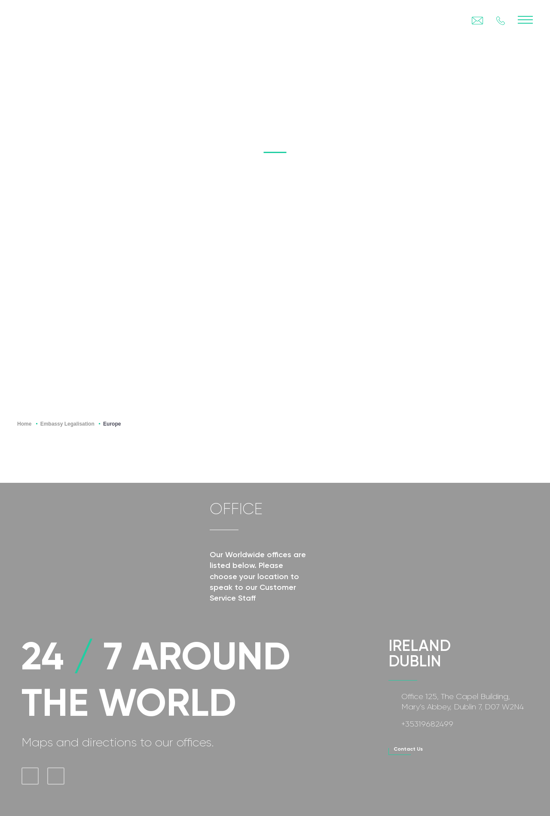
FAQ (525, 76)
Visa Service (411, 76)
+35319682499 (427, 724)
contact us (408, 749)
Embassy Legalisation (67, 424)
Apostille (38, 76)
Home (24, 424)
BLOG (477, 76)
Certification (202, 76)
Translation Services (307, 76)
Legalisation (116, 76)
